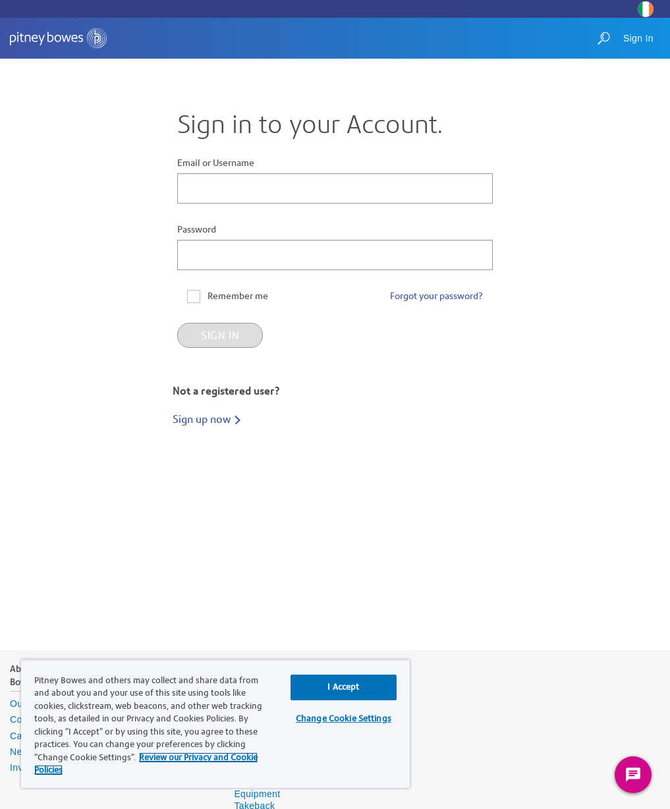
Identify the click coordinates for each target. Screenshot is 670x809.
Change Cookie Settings (343, 718)
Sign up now (202, 419)
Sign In (638, 38)
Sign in (220, 335)
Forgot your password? (436, 296)
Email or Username (215, 163)
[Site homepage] (58, 38)
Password (196, 229)
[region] (215, 723)
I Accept (343, 687)
